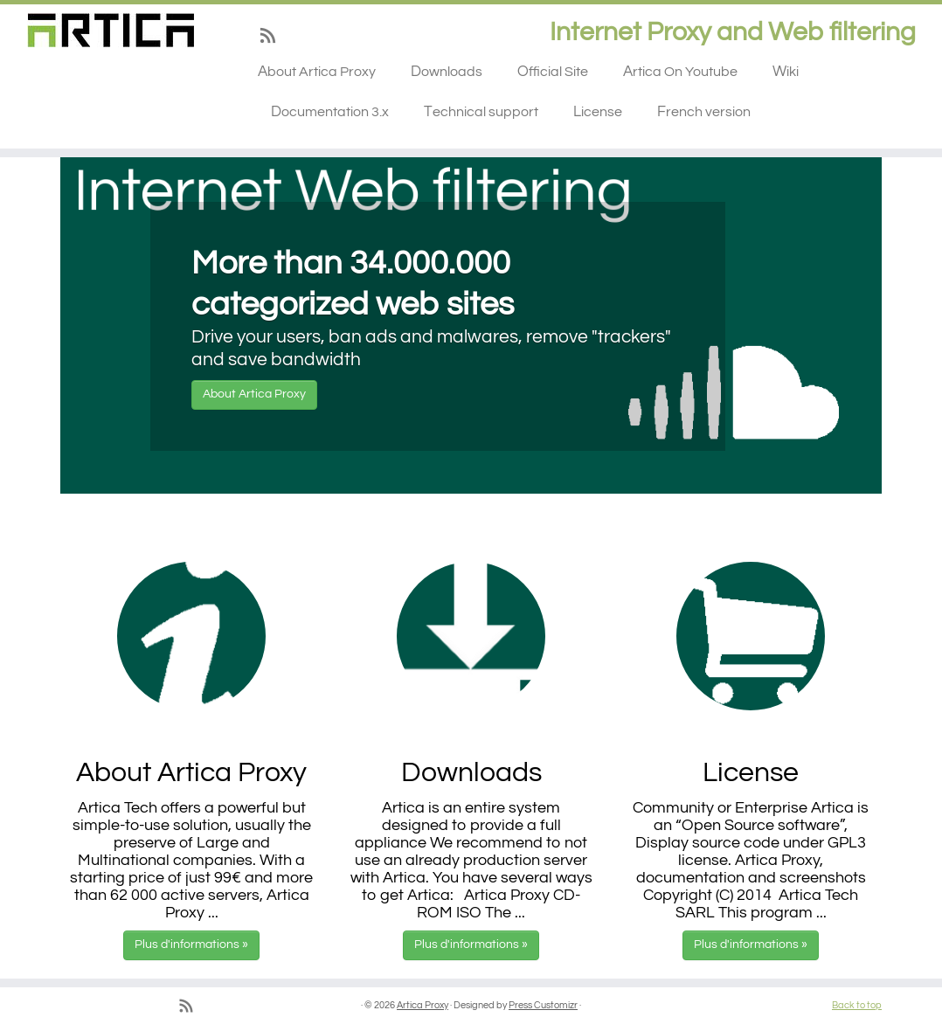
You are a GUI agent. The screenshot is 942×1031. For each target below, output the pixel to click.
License (597, 112)
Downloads (446, 72)
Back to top (857, 1005)
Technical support (481, 112)
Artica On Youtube (680, 72)
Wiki (785, 72)
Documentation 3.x (330, 112)
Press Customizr (543, 1005)
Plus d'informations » (191, 944)
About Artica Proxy (317, 72)
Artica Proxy (422, 1005)
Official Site (552, 72)
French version (704, 112)
